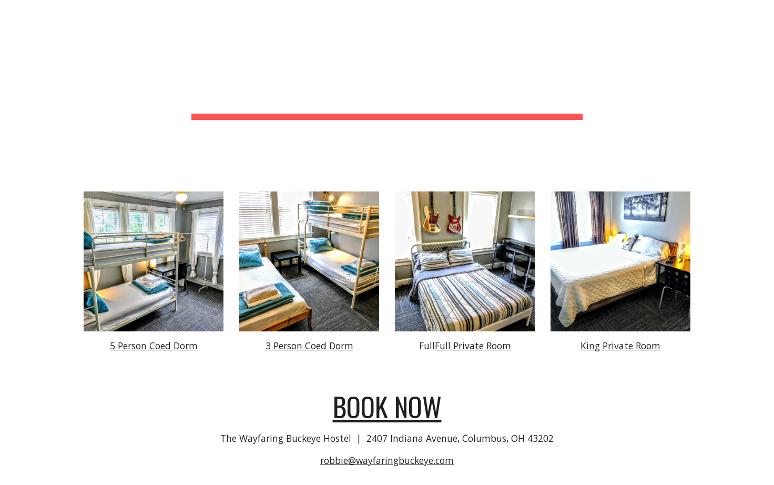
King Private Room (620, 345)
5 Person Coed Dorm (154, 345)
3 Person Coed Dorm (309, 345)
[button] (761, 14)
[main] (387, 89)
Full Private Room (473, 345)
